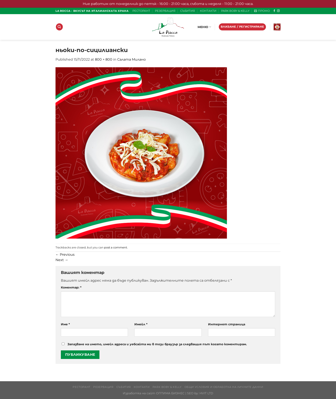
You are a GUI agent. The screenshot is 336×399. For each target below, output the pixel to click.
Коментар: (71, 287)
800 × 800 (103, 59)
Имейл (140, 324)
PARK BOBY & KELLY (235, 10)
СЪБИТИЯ (187, 10)
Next (62, 260)
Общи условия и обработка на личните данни (223, 387)
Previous (65, 255)
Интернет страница (226, 324)
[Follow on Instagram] (278, 10)
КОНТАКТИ (208, 10)
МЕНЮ (204, 27)
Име (65, 324)
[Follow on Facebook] (274, 10)
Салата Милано (131, 59)
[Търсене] (59, 26)
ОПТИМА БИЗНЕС (170, 393)
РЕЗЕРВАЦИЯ (165, 10)
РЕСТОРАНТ (141, 10)
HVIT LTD (206, 393)
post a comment (115, 247)
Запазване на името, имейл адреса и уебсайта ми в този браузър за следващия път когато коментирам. (157, 344)
